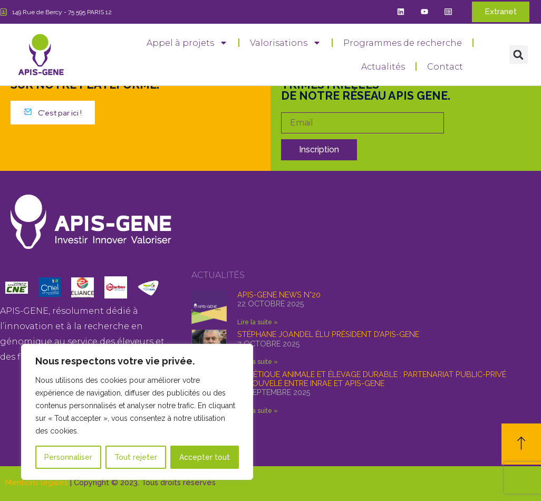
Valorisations (285, 42)
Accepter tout (204, 457)
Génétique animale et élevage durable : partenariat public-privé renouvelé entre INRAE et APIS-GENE (371, 379)
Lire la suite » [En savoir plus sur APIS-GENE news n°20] (257, 322)
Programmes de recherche (402, 43)
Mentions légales (36, 482)
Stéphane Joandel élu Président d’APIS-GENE (328, 334)
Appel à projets (187, 42)
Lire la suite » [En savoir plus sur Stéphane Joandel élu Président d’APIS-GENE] (257, 361)
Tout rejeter (135, 457)
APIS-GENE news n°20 (279, 294)
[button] (518, 54)
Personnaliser (68, 457)
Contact (445, 67)
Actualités (383, 67)
